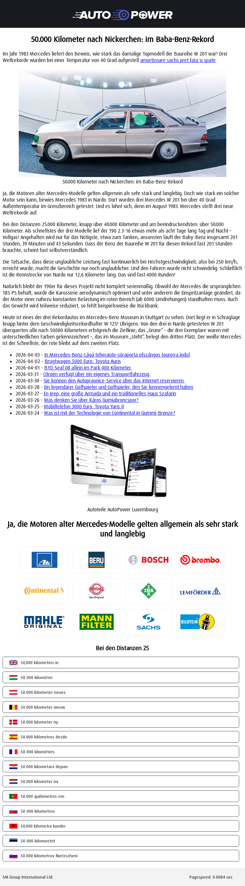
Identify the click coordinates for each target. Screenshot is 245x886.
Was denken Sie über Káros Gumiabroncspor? (91, 400)
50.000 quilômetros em (42, 796)
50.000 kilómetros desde (44, 736)
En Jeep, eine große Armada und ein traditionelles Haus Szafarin (110, 393)
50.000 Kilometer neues (43, 692)
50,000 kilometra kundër (43, 826)
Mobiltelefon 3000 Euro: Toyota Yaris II (84, 406)
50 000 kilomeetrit (38, 840)
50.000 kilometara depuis (44, 766)
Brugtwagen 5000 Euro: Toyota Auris (83, 361)
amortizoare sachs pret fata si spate (178, 60)
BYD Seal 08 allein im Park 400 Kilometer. (88, 367)
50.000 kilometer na (39, 781)
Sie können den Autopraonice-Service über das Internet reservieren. (114, 380)
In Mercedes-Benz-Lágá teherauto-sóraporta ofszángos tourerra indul (117, 354)
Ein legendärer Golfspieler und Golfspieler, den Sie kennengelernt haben (118, 387)
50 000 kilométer (37, 677)
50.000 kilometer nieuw (43, 707)
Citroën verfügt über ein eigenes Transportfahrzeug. (96, 374)
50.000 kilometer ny (39, 721)
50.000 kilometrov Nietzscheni (49, 855)
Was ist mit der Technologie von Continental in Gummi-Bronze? (109, 413)
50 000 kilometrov (38, 811)
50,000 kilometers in (40, 662)
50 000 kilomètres (38, 751)
